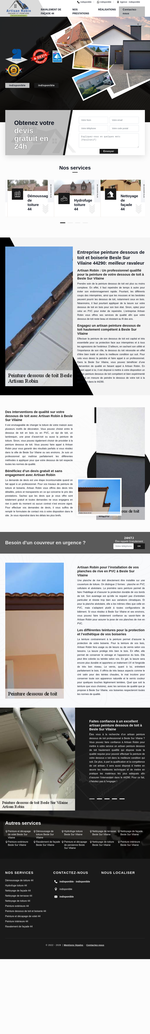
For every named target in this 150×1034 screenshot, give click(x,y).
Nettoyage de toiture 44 (17, 901)
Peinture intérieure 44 (16, 921)
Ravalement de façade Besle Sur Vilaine (48, 843)
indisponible (84, 2)
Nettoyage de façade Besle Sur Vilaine (131, 833)
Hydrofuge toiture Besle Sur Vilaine (73, 833)
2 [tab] (70, 222)
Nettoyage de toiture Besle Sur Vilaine (103, 843)
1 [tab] (62, 222)
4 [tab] (85, 222)
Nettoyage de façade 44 (18, 890)
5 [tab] (122, 798)
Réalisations (107, 9)
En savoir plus (51, 191)
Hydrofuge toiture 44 (83, 204)
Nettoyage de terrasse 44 (18, 895)
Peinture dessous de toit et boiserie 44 (25, 911)
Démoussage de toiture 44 (19, 880)
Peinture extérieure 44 (17, 906)
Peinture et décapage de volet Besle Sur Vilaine (19, 834)
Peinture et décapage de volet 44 (23, 916)
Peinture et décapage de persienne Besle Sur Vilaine (75, 845)
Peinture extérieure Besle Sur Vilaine (18, 843)
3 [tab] (77, 222)
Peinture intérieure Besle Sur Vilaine (130, 843)
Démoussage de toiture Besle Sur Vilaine (45, 834)
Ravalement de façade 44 (19, 926)
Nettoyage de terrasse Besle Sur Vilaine (104, 833)
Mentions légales (73, 945)
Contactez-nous (130, 11)
